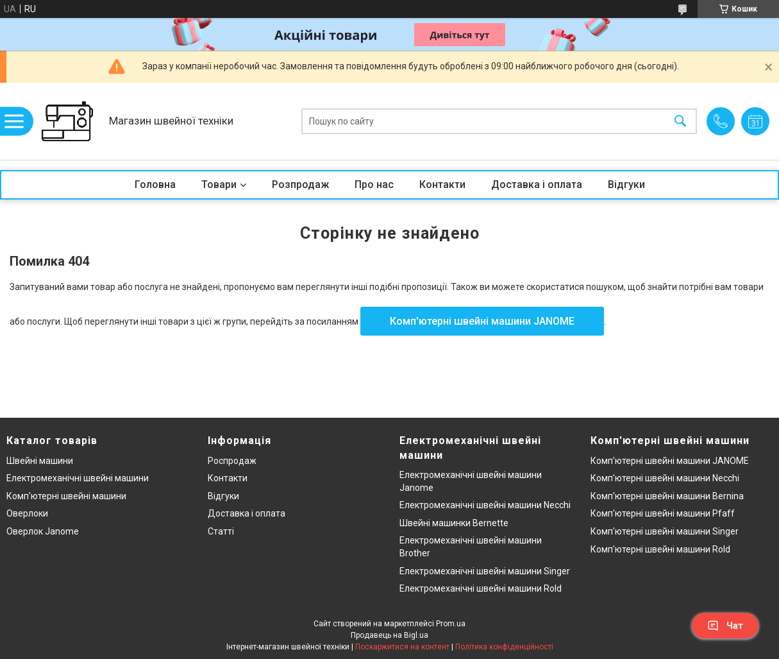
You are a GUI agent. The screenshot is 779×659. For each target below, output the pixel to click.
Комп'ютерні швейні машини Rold (660, 549)
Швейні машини (39, 461)
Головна (155, 184)
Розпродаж (300, 184)
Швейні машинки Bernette (453, 523)
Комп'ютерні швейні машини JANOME (482, 321)
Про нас (374, 184)
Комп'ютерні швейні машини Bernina (667, 496)
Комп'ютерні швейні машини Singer (665, 531)
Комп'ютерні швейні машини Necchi (665, 478)
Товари (219, 184)
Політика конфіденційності (504, 646)
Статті (221, 531)
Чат (725, 625)
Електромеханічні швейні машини (77, 478)
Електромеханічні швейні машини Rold (480, 588)
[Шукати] (680, 121)
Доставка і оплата (536, 184)
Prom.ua (450, 623)
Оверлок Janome (42, 531)
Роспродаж (232, 461)
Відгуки (626, 184)
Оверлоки (27, 513)
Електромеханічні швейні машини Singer (484, 571)
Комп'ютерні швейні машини (66, 496)
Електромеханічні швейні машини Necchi (485, 505)
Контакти (442, 184)
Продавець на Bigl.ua (389, 635)
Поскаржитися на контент (402, 646)
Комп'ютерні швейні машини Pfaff (663, 513)
